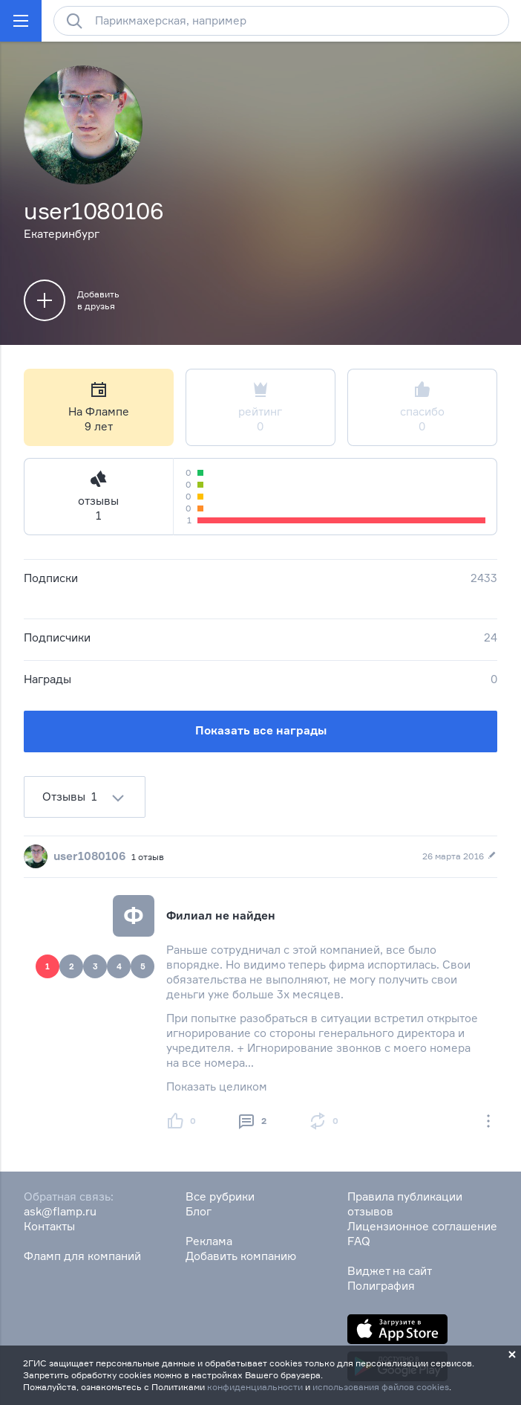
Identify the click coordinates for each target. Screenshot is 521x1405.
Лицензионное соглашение (422, 1226)
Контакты (49, 1226)
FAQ (358, 1241)
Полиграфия (381, 1286)
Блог (199, 1211)
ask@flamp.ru (60, 1211)
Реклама (209, 1241)
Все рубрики (220, 1196)
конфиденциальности (255, 1386)
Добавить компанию (241, 1256)
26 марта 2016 (459, 856)
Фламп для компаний (82, 1256)
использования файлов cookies (380, 1386)
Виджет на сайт (389, 1271)
